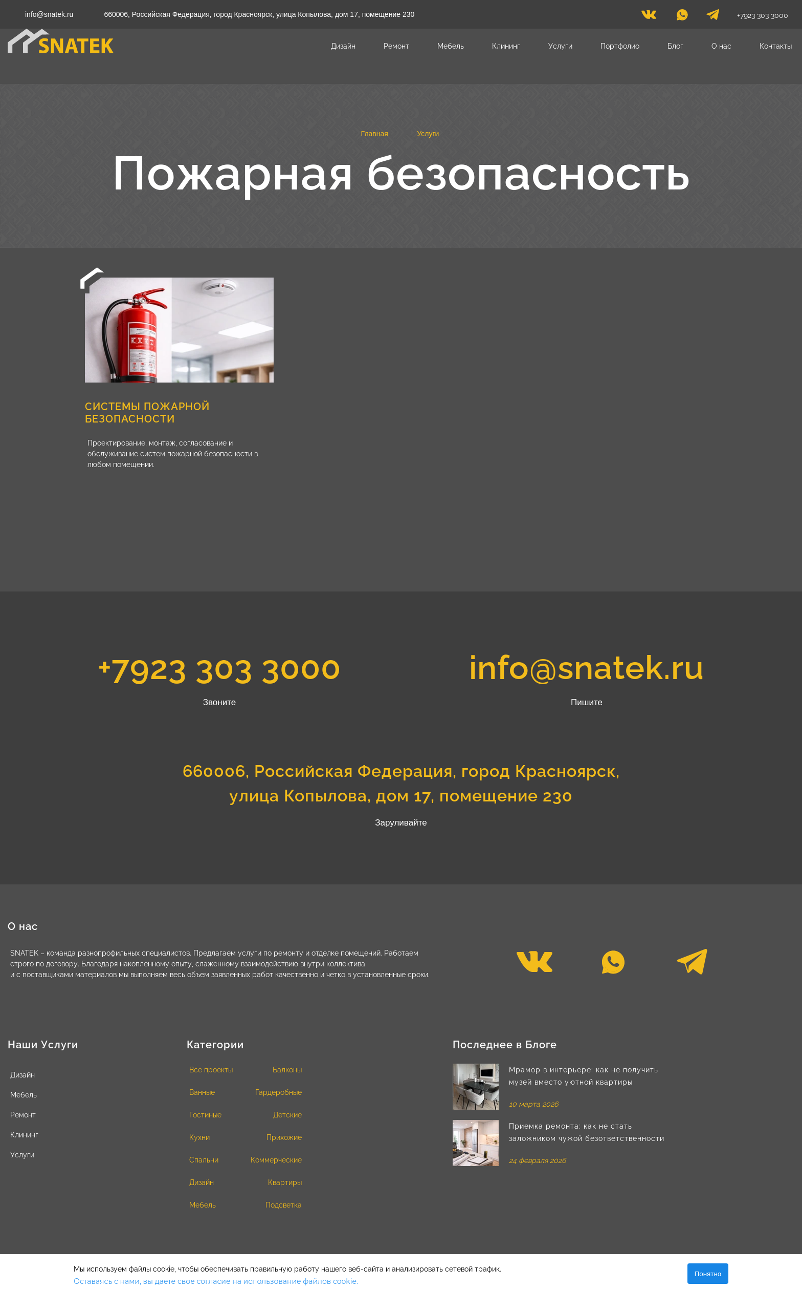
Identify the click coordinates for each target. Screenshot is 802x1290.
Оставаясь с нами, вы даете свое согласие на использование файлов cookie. (216, 1281)
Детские (287, 1115)
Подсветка (283, 1205)
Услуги (560, 46)
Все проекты (211, 1070)
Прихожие (284, 1137)
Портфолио (619, 46)
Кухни (199, 1137)
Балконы (287, 1070)
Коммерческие (276, 1160)
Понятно (708, 1274)
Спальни (203, 1160)
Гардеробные (278, 1092)
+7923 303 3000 (762, 15)
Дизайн (343, 46)
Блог (675, 46)
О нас (721, 46)
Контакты (776, 46)
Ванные (202, 1092)
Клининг (506, 46)
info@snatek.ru (49, 14)
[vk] (648, 17)
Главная (374, 133)
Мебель (450, 46)
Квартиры (285, 1182)
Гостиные (205, 1115)
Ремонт (396, 46)
